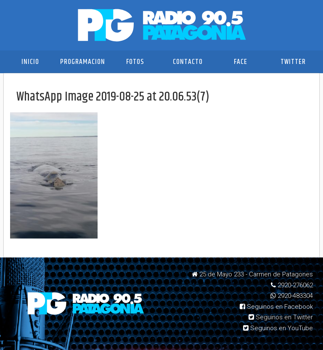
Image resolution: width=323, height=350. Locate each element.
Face (240, 61)
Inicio (30, 61)
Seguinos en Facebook (276, 306)
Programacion (82, 61)
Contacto (188, 61)
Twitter (293, 61)
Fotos (135, 61)
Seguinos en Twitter (281, 317)
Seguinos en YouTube (278, 328)
